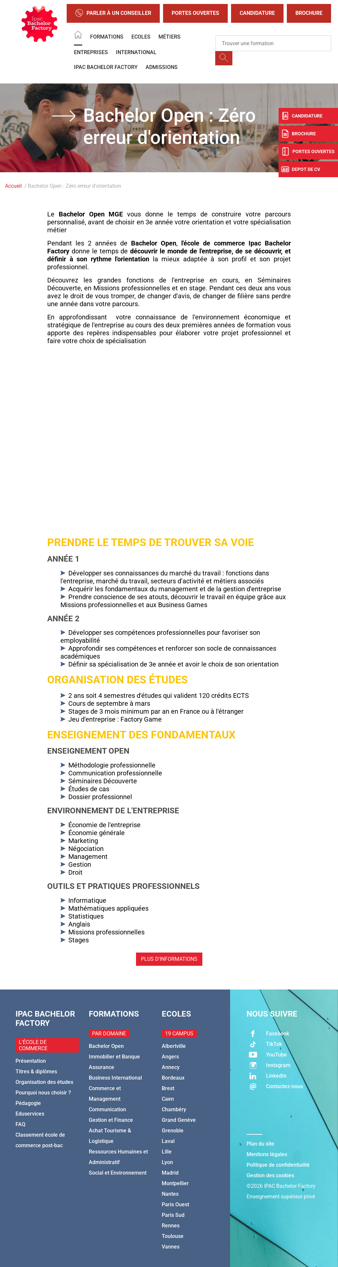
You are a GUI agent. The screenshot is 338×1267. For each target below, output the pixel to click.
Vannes (171, 1247)
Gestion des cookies (270, 1175)
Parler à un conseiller (113, 13)
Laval (168, 1141)
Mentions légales (267, 1154)
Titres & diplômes (36, 1071)
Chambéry (174, 1109)
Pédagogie (28, 1103)
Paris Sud (173, 1215)
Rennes (171, 1225)
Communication (107, 1109)
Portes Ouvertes (195, 13)
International (136, 52)
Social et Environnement (118, 1173)
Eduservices (30, 1114)
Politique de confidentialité (278, 1165)
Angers (170, 1057)
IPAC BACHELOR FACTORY (106, 67)
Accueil (13, 186)
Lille (167, 1152)
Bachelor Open (106, 1046)
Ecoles (141, 37)
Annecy (171, 1067)
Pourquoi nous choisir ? (43, 1092)
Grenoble (173, 1130)
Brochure (308, 13)
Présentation (31, 1061)
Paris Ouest (175, 1204)
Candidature (257, 13)
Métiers (169, 37)
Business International (115, 1078)
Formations (106, 37)
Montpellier (175, 1183)
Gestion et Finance (111, 1120)
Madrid (170, 1173)
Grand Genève (179, 1120)
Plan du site (260, 1144)
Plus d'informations (169, 959)
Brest (168, 1088)
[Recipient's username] (273, 43)
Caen (168, 1099)
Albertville (174, 1046)
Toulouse (173, 1236)
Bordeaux (173, 1078)
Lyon (167, 1162)
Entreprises (91, 52)
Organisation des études (44, 1082)
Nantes (170, 1194)
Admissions (162, 67)
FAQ (20, 1124)
